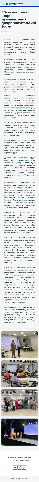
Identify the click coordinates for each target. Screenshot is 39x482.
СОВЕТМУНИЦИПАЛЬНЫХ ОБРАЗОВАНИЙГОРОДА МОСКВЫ (16, 3)
